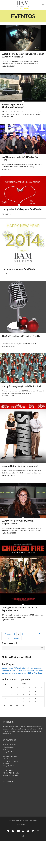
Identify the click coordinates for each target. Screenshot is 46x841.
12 (8, 638)
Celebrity (26, 668)
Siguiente (16, 638)
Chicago (4, 668)
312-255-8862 (7, 770)
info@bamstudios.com (10, 775)
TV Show (16, 673)
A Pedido (5, 759)
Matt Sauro (34, 668)
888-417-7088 (7, 773)
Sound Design (9, 668)
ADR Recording (37, 671)
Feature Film (25, 670)
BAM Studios (35, 673)
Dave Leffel (23, 673)
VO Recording (18, 668)
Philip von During (7, 673)
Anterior (7, 634)
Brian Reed (11, 671)
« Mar (5, 684)
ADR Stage (19, 670)
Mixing (30, 670)
